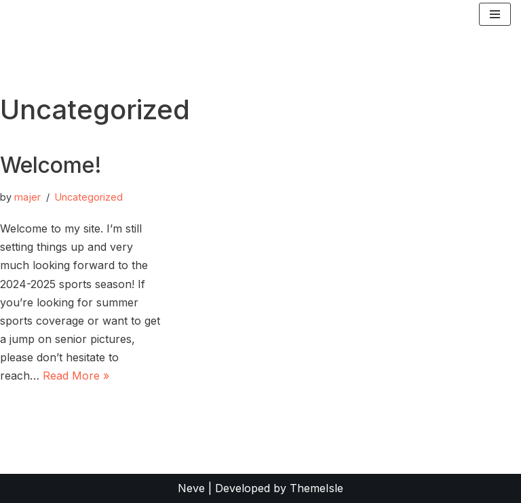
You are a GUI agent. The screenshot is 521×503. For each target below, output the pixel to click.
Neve (191, 488)
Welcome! (51, 165)
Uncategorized (89, 197)
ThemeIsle (316, 488)
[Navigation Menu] (495, 14)
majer (27, 197)
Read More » (76, 375)
